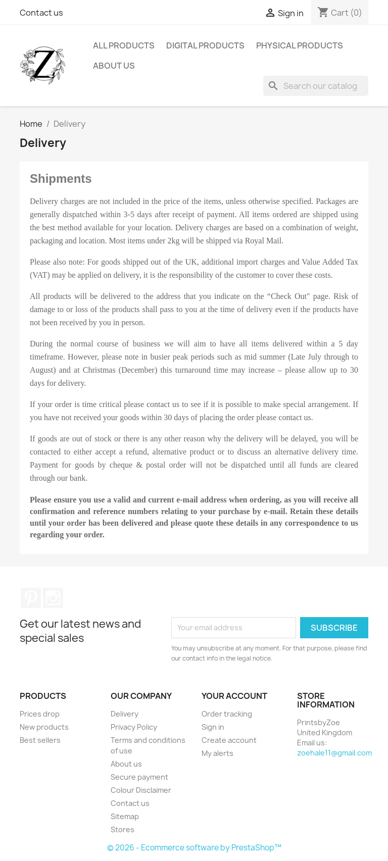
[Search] (315, 86)
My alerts (217, 753)
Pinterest (31, 598)
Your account (234, 695)
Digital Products (205, 45)
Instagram (53, 598)
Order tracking (227, 714)
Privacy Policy (134, 727)
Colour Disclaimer (141, 790)
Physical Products (299, 45)
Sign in (213, 727)
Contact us (41, 12)
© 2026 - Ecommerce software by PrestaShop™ (194, 847)
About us (114, 65)
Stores (122, 829)
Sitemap (125, 816)
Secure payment (139, 777)
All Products (124, 45)
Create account (229, 740)
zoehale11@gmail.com (334, 752)
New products (44, 727)
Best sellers (40, 740)
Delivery (124, 714)
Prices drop (40, 714)
